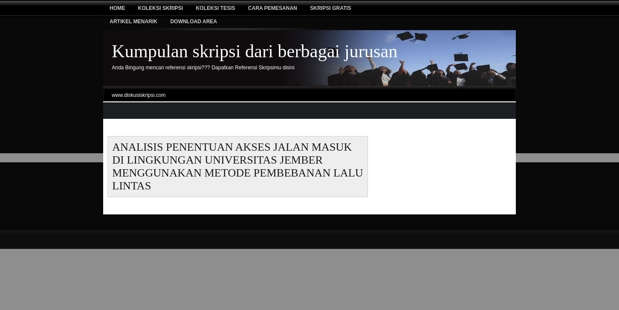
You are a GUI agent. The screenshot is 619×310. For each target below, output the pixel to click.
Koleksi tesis (215, 8)
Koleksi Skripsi (160, 8)
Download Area (193, 22)
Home (117, 8)
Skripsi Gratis (330, 8)
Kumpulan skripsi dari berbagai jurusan (255, 51)
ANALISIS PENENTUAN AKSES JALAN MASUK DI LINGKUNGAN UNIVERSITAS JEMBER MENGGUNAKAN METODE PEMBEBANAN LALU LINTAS (237, 166)
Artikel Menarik (133, 22)
